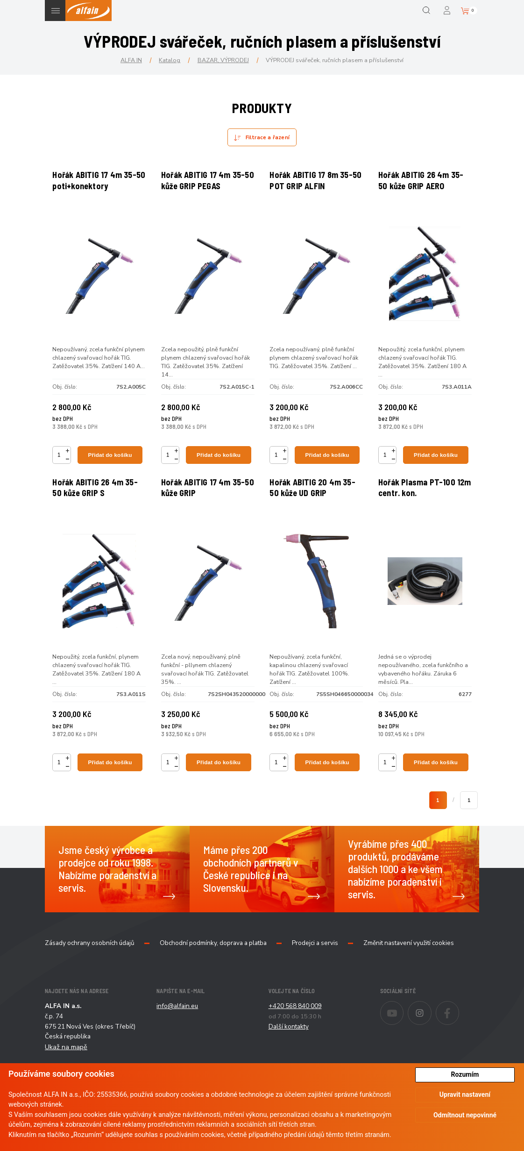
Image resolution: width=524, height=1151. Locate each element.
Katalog (169, 60)
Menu (55, 10)
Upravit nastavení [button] (464, 1094)
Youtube (403, 1036)
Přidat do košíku (111, 462)
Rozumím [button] (465, 1074)
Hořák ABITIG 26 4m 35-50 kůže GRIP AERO (423, 183)
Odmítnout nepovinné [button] (464, 1115)
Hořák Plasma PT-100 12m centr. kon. (419, 505)
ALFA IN (131, 60)
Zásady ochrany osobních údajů (90, 973)
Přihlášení (447, 10)
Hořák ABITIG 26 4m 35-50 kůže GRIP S (97, 505)
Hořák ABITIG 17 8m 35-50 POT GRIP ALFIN (313, 183)
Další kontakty (289, 1056)
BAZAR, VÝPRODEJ (223, 60)
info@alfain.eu (177, 1035)
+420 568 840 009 (295, 1035)
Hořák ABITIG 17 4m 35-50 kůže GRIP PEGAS (205, 183)
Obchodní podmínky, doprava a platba (213, 973)
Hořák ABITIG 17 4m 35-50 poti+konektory (97, 183)
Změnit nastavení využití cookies (408, 973)
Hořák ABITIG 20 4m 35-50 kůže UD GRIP (315, 505)
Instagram (431, 1036)
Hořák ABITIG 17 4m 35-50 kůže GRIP (205, 505)
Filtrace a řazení (268, 137)
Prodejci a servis (315, 973)
